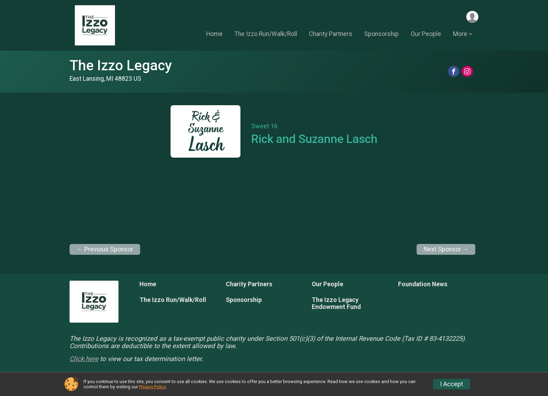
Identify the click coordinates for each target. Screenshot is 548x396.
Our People (426, 34)
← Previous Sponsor (105, 249)
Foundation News (422, 284)
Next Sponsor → (446, 249)
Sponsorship (381, 34)
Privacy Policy (152, 386)
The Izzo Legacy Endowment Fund (336, 303)
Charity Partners (330, 34)
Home (214, 34)
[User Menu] (472, 16)
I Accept (451, 384)
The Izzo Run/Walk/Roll (266, 34)
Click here (84, 359)
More (460, 34)
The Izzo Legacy (121, 65)
